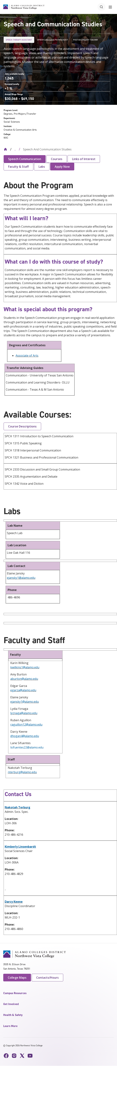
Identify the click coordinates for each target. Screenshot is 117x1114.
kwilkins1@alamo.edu (24, 667)
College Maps (17, 978)
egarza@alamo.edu (23, 690)
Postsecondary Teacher (85, 40)
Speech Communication (24, 159)
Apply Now (62, 167)
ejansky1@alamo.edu (21, 578)
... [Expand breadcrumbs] (15, 149)
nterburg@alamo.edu (22, 772)
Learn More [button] (10, 1026)
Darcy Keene (14, 902)
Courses (56, 159)
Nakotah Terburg (17, 807)
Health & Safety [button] (13, 1015)
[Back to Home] (5, 149)
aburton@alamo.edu (24, 679)
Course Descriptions (22, 426)
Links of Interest (83, 159)
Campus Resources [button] (14, 993)
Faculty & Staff (18, 167)
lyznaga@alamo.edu (23, 713)
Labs (42, 167)
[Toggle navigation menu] (110, 7)
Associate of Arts (27, 356)
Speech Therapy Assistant (19, 40)
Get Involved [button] (11, 1004)
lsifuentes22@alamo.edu (26, 747)
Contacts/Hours (47, 978)
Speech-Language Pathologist (52, 40)
